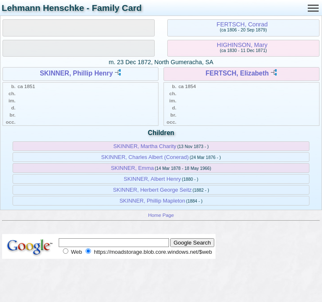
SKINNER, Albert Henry (152, 179)
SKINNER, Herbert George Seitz (152, 190)
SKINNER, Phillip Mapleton (152, 201)
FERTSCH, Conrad (241, 24)
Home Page (161, 215)
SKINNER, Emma (132, 168)
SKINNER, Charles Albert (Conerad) (145, 157)
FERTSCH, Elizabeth (237, 73)
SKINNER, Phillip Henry (76, 73)
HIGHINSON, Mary (242, 45)
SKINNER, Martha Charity (144, 146)
